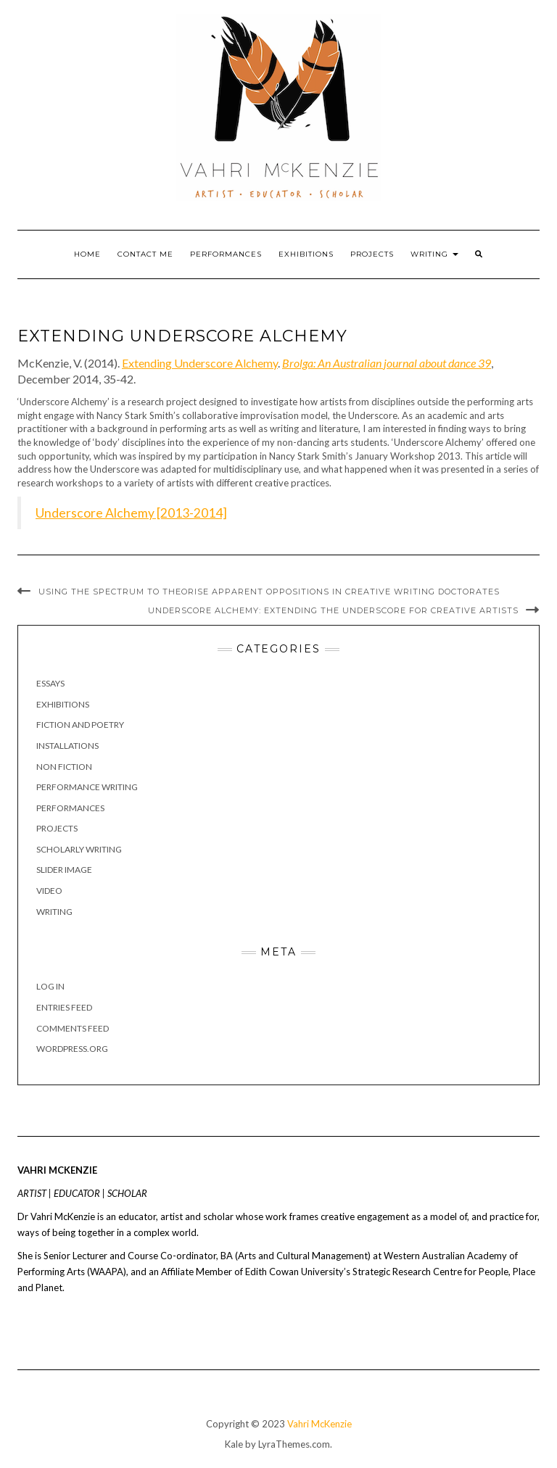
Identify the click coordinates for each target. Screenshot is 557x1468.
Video (49, 890)
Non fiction (64, 766)
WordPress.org (72, 1048)
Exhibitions (306, 254)
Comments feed (72, 1028)
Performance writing (87, 786)
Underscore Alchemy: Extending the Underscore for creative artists (333, 610)
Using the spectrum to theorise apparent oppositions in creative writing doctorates (269, 591)
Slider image (64, 869)
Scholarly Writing (79, 849)
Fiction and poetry (80, 724)
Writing (434, 254)
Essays (50, 683)
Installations (67, 745)
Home (87, 254)
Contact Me (145, 254)
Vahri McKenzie (319, 1424)
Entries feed (64, 1007)
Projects (372, 254)
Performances (226, 254)
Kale (234, 1444)
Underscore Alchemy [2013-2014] (131, 513)
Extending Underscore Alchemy (200, 363)
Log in (50, 986)
